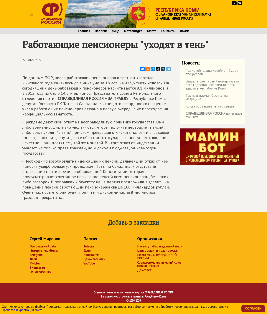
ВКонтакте (37, 267)
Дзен (33, 259)
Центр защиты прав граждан (157, 250)
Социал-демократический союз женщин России (159, 264)
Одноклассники (40, 272)
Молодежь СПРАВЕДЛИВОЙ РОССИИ (157, 256)
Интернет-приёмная (44, 250)
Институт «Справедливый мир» (159, 246)
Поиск (184, 31)
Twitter (35, 263)
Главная (84, 31)
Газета (151, 31)
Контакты (168, 31)
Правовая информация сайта (22, 310)
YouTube (89, 263)
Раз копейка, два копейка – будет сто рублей (210, 72)
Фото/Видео (133, 31)
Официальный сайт (43, 246)
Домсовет (144, 270)
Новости (101, 31)
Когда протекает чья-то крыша (208, 107)
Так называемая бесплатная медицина (205, 97)
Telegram (36, 255)
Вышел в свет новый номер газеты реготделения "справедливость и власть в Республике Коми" (211, 85)
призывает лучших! (212, 115)
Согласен (253, 308)
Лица (115, 31)
